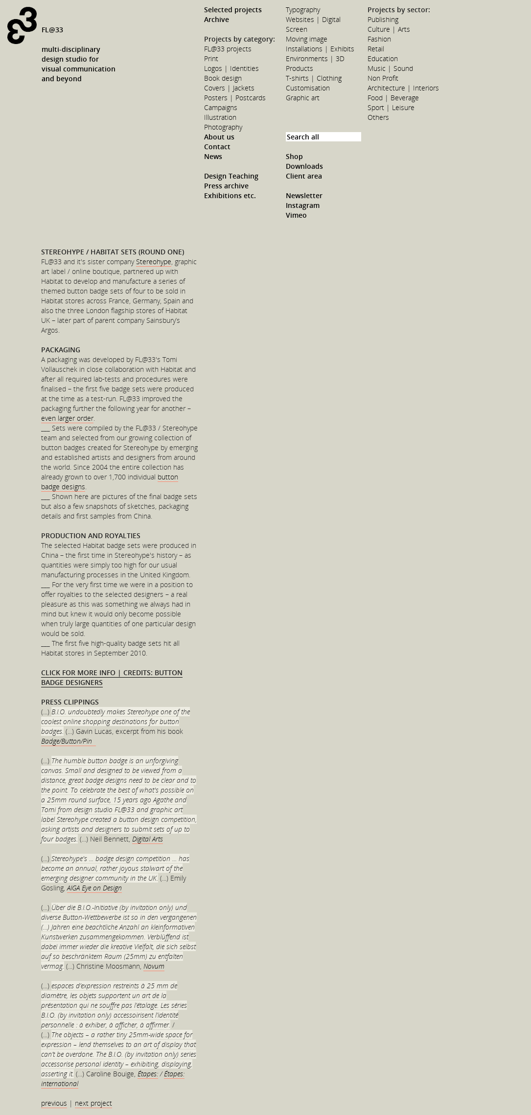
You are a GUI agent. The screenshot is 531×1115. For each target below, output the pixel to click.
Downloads (304, 166)
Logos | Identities (231, 68)
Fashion (379, 39)
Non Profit (383, 78)
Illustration (220, 117)
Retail (376, 48)
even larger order (67, 418)
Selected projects (233, 9)
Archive (216, 19)
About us (219, 136)
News (213, 156)
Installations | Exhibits (320, 48)
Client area (304, 176)
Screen (296, 29)
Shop (294, 156)
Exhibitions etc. (230, 195)
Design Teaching (231, 176)
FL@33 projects (228, 48)
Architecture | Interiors (403, 87)
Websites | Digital (313, 19)
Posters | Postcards (235, 97)
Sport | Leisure (391, 107)
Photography (223, 127)
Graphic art (303, 97)
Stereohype (153, 261)
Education (383, 58)
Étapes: (148, 1073)
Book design (223, 78)
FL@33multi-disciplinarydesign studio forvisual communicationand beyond (78, 54)
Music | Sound (390, 68)
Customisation (308, 87)
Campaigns (220, 107)
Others (378, 117)
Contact (217, 146)
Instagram (303, 205)
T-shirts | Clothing (314, 78)
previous (54, 1103)
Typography (303, 9)
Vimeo (296, 215)
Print (211, 58)
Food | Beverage (393, 97)
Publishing (383, 19)
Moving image (306, 39)
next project (93, 1103)
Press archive (226, 185)
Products (299, 68)
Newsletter (304, 195)
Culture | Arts (389, 29)
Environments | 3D (315, 58)
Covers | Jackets (229, 87)
